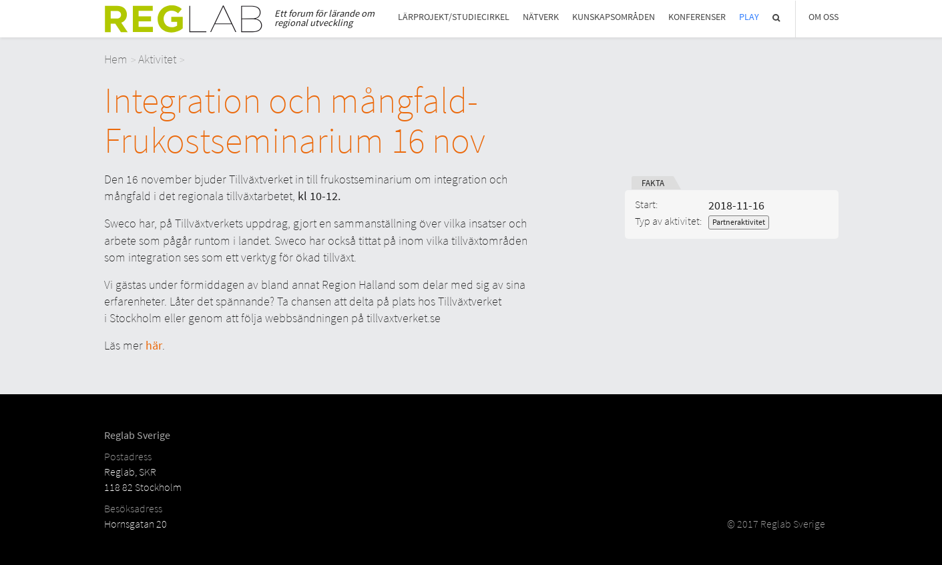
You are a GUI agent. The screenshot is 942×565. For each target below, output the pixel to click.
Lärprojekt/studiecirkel (453, 17)
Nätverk (541, 17)
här (154, 345)
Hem (116, 59)
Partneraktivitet (738, 222)
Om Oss (823, 17)
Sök (777, 17)
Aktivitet (157, 59)
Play (749, 17)
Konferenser (697, 17)
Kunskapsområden (613, 17)
